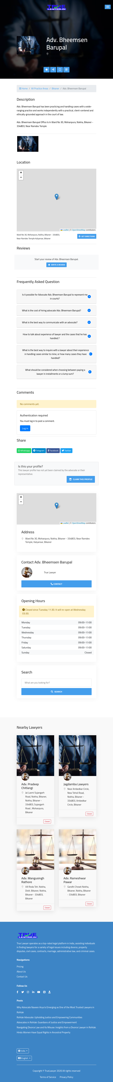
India (22, 1051)
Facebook (53, 451)
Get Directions (87, 236)
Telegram (38, 451)
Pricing (20, 966)
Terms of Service (48, 1077)
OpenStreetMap (78, 230)
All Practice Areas (39, 88)
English (23, 1058)
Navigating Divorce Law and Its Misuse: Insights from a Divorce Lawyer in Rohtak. (56, 1027)
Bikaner (55, 88)
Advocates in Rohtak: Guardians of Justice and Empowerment (47, 1022)
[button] (108, 7)
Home (23, 88)
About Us (21, 971)
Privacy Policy (66, 1077)
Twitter (66, 451)
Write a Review (56, 265)
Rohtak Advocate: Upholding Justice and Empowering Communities (49, 1017)
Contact (56, 584)
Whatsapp (24, 451)
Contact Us (22, 976)
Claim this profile (80, 479)
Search (56, 692)
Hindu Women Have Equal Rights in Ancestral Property (43, 1032)
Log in (25, 428)
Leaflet (65, 230)
